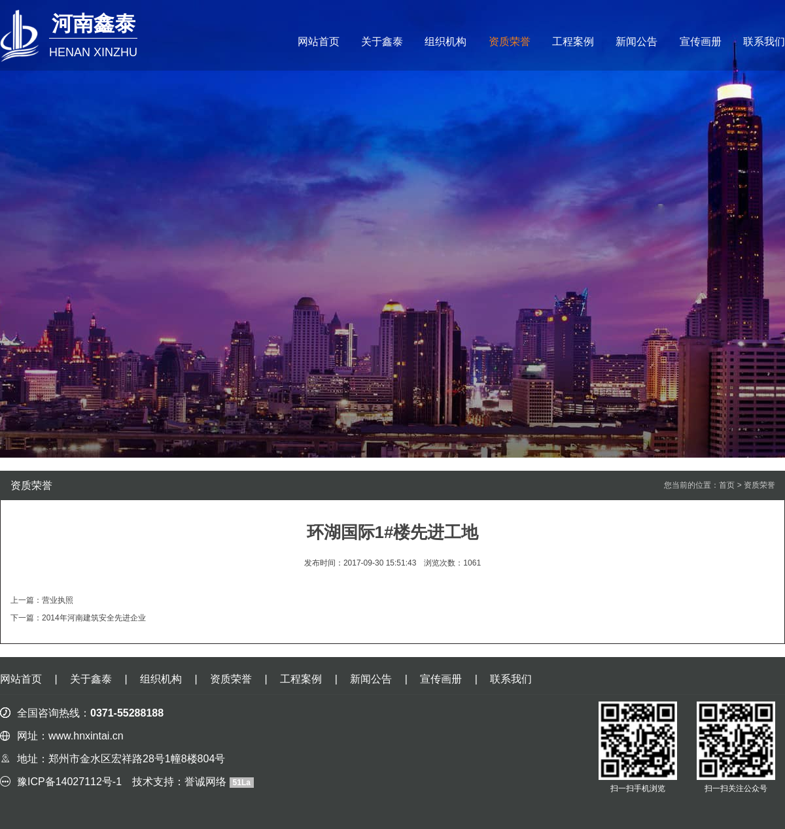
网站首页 (319, 41)
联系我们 (764, 41)
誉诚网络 (205, 781)
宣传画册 (701, 41)
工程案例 (573, 41)
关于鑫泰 (382, 41)
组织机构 (445, 41)
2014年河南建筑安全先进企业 (94, 617)
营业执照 (57, 600)
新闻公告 (636, 41)
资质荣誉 (510, 41)
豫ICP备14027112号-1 (69, 781)
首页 (727, 485)
